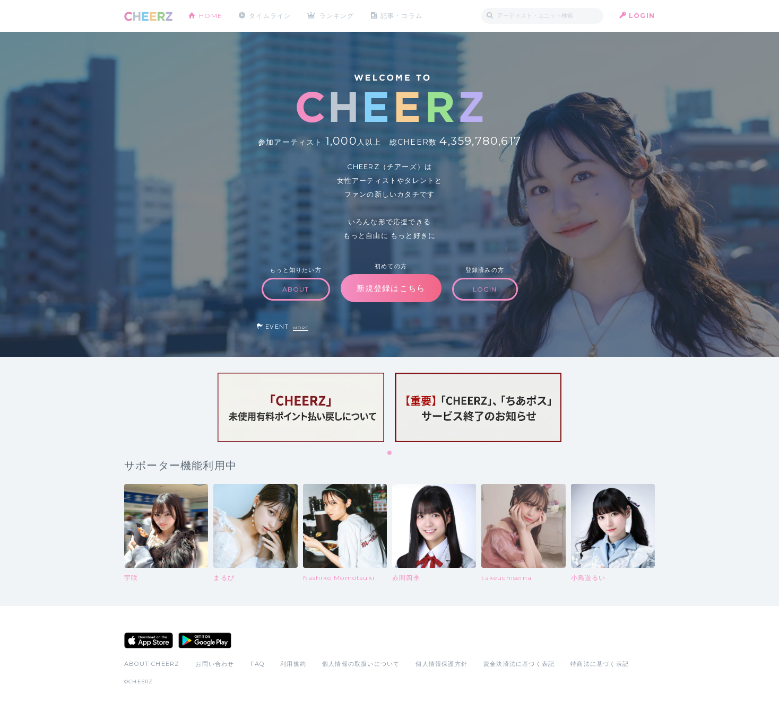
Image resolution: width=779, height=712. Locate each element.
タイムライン (270, 16)
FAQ (257, 663)
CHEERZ (148, 16)
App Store (148, 640)
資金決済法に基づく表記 (519, 663)
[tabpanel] (301, 407)
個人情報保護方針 (442, 663)
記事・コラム (401, 16)
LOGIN (642, 16)
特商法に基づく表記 (599, 663)
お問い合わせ (214, 663)
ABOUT (295, 289)
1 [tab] (390, 453)
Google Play (204, 640)
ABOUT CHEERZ (151, 663)
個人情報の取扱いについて (361, 663)
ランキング (336, 16)
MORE (300, 328)
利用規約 (293, 663)
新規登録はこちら (391, 288)
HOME (210, 16)
